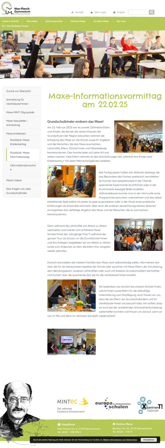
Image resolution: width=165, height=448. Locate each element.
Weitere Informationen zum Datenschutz (120, 440)
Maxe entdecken (16, 133)
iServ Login (98, 12)
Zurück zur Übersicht (18, 91)
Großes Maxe (101, 21)
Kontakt (77, 12)
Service (121, 21)
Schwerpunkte (54, 21)
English (119, 12)
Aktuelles (32, 21)
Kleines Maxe (78, 21)
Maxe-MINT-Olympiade (20, 112)
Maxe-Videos (14, 180)
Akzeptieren (148, 440)
